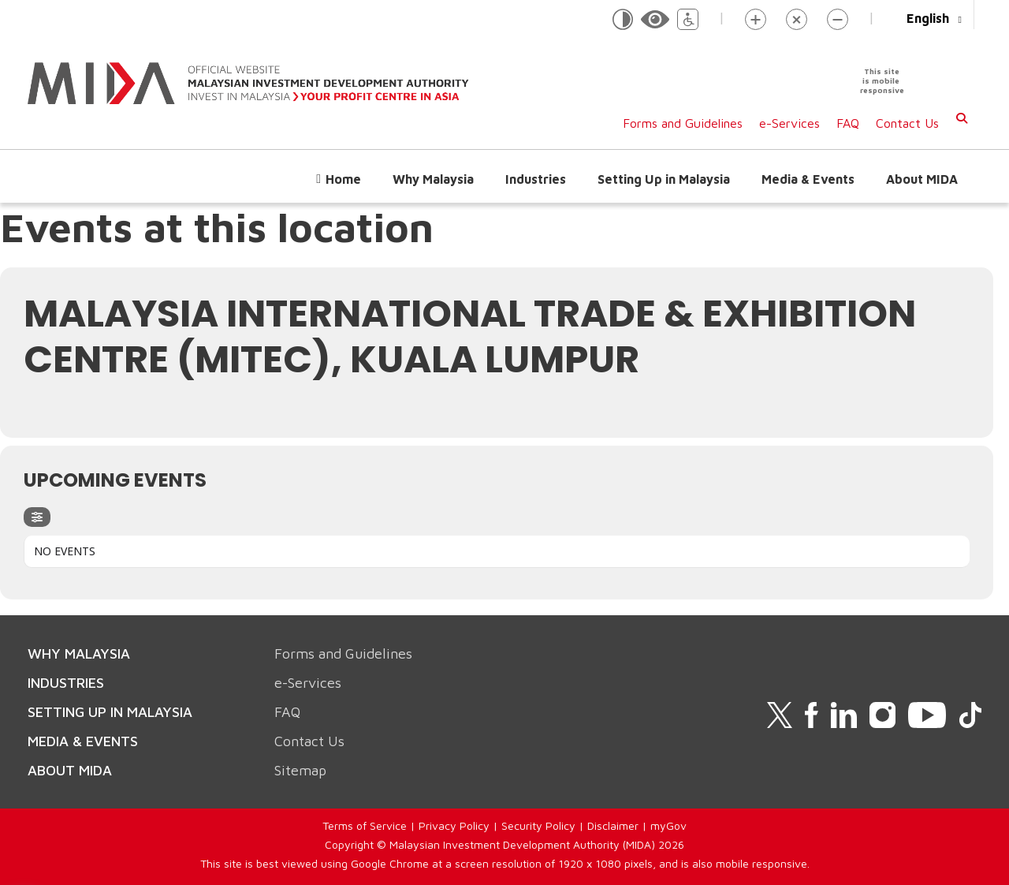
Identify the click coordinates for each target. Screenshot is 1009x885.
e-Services (789, 123)
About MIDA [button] (922, 179)
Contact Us (907, 123)
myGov (668, 825)
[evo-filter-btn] (37, 517)
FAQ (847, 123)
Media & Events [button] (807, 179)
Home (343, 179)
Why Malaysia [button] (433, 179)
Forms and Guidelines (683, 123)
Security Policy (538, 825)
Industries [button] (535, 179)
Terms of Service (364, 825)
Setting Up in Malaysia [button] (664, 179)
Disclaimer (613, 825)
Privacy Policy (454, 825)
